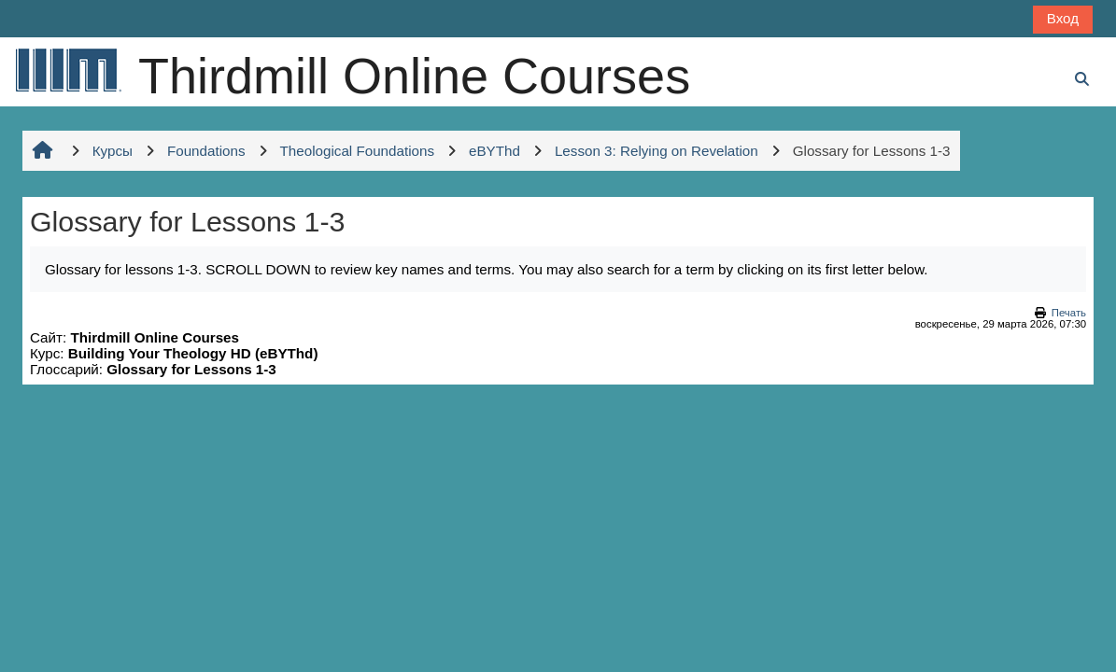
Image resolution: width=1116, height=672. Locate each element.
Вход (1063, 18)
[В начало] (67, 69)
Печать (1069, 312)
